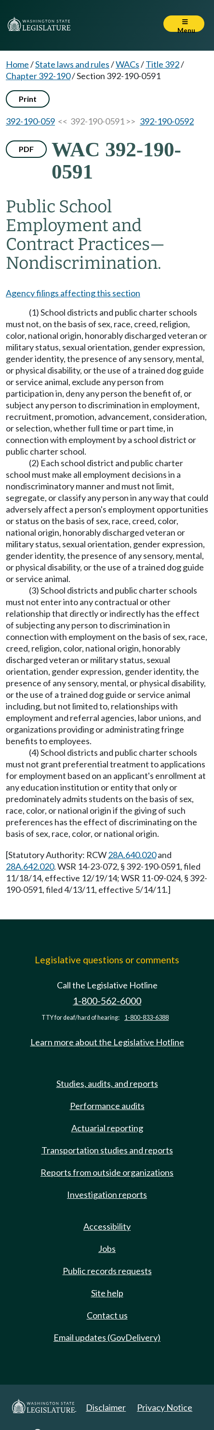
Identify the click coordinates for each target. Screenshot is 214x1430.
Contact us (107, 1315)
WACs (127, 64)
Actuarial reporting (107, 1128)
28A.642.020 (30, 866)
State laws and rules (72, 64)
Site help (107, 1293)
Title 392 (162, 64)
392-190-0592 (167, 121)
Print (28, 98)
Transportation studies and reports (107, 1150)
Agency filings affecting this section (73, 293)
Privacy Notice (164, 1407)
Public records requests (107, 1270)
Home (17, 64)
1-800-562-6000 (107, 1000)
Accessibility (107, 1226)
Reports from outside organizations (107, 1172)
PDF (26, 148)
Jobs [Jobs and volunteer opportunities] (107, 1248)
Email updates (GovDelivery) (107, 1337)
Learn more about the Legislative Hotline (107, 1042)
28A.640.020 (132, 854)
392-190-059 (30, 121)
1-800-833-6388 (146, 1017)
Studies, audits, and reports (107, 1083)
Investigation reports (107, 1194)
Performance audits (107, 1105)
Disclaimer (106, 1407)
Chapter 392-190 (38, 75)
